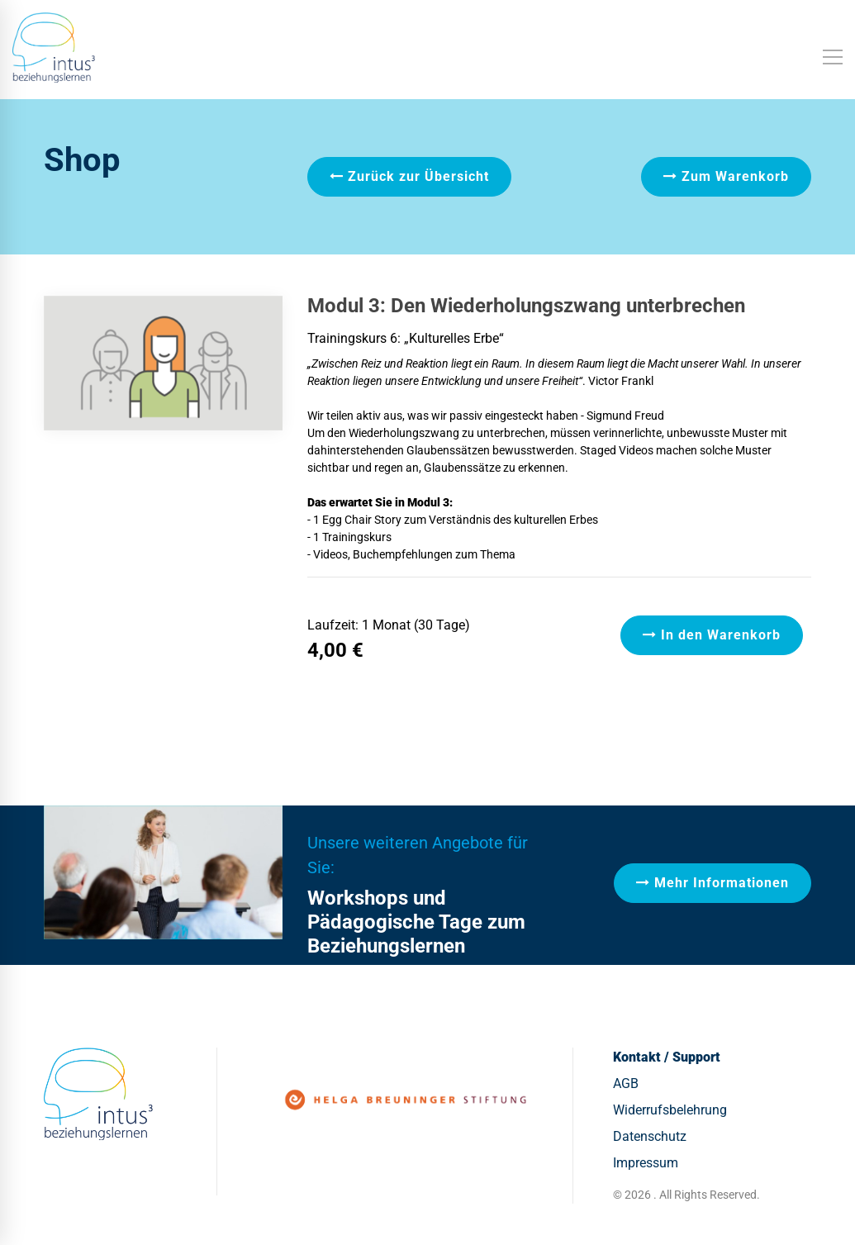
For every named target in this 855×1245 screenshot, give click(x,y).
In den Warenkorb (712, 635)
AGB (626, 1083)
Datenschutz (649, 1136)
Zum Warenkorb (726, 176)
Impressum (645, 1163)
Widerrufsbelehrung (670, 1110)
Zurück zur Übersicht (409, 176)
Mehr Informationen (712, 883)
